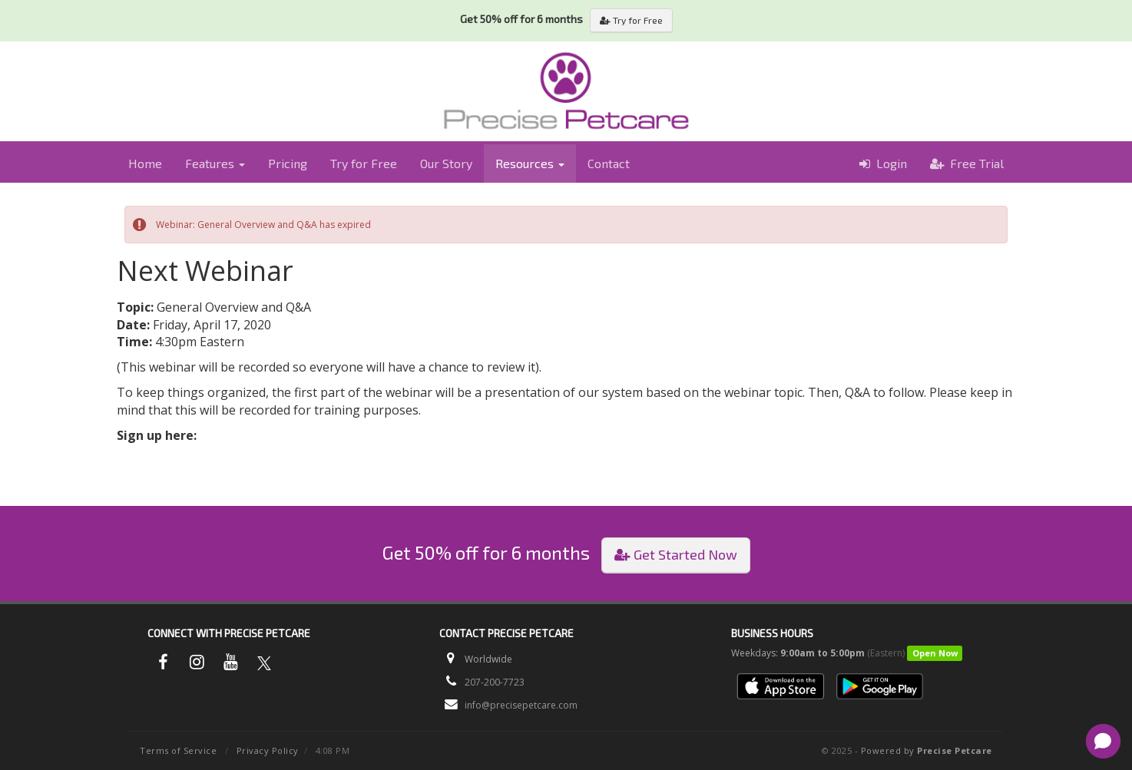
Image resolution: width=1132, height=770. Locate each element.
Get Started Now (675, 554)
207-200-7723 (495, 682)
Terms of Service (178, 750)
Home (145, 163)
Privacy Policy (268, 750)
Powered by (926, 750)
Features (215, 163)
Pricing (287, 163)
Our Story (446, 163)
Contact (609, 163)
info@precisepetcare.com (521, 705)
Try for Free (631, 20)
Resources (529, 163)
